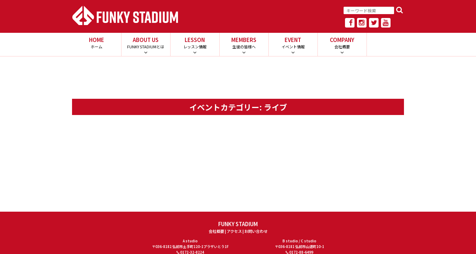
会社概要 (216, 231)
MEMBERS (244, 42)
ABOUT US (145, 42)
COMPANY (342, 42)
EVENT (293, 42)
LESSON (195, 42)
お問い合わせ (256, 231)
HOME (96, 42)
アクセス (234, 231)
